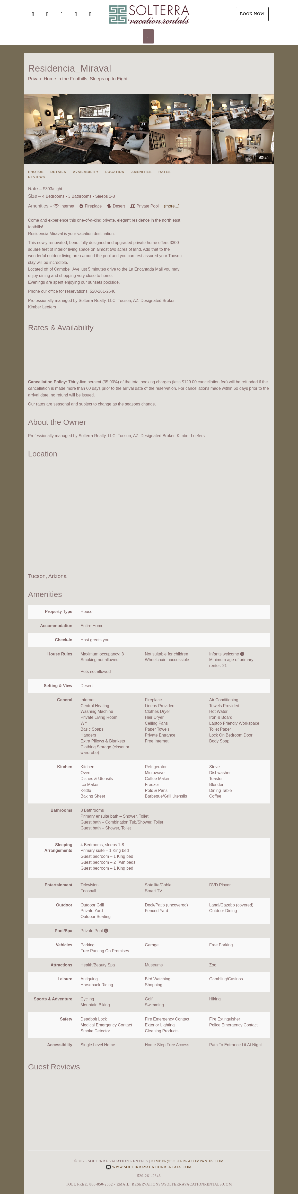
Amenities (141, 172)
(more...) (171, 206)
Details (58, 172)
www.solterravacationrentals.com (148, 1167)
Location (115, 172)
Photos (36, 172)
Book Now (252, 14)
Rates (165, 172)
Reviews (36, 177)
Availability (86, 172)
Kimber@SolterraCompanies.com (187, 1161)
